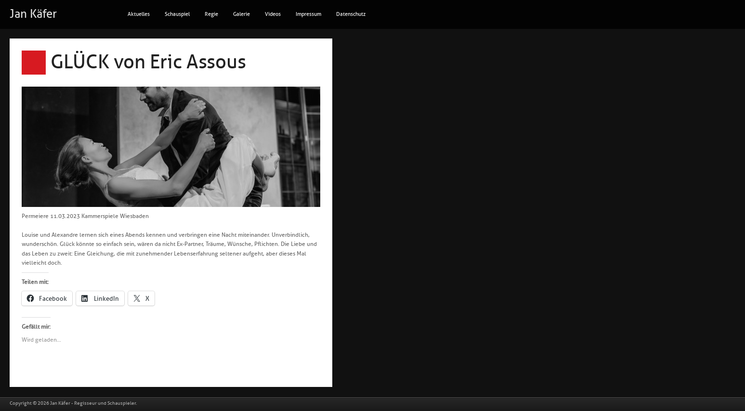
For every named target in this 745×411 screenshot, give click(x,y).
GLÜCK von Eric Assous (148, 62)
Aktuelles (139, 14)
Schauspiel (177, 14)
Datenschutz (351, 14)
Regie (211, 14)
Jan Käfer (33, 14)
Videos (273, 14)
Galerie (241, 14)
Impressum (308, 14)
